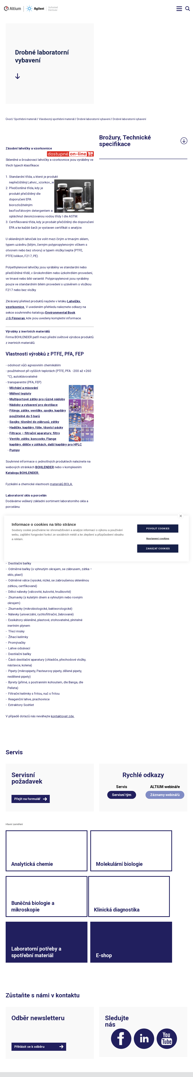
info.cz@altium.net (63, 1052)
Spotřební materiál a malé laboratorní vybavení (159, 1062)
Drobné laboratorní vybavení (93, 119)
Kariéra (148, 1052)
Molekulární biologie (87, 864)
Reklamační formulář (156, 1048)
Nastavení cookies (108, 1067)
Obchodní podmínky (109, 1045)
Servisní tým (121, 795)
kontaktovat (59, 716)
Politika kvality (106, 1048)
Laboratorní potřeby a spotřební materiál (87, 908)
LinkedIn (141, 1006)
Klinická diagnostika (25, 914)
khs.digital (22, 1067)
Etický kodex (151, 1056)
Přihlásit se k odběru (29, 1013)
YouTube (166, 1006)
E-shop (143, 918)
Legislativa (150, 1045)
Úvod (9, 119)
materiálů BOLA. (61, 484)
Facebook (116, 1006)
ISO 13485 (71, 1063)
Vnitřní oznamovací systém (160, 1067)
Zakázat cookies (159, 548)
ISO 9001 (57, 1063)
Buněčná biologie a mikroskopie (150, 861)
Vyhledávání (187, 8)
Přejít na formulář (27, 799)
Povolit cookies (158, 528)
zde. (71, 716)
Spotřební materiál (25, 119)
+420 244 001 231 (62, 1045)
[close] (181, 516)
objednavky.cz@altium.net (67, 1056)
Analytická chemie (24, 864)
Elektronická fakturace (111, 1052)
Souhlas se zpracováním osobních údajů (118, 1062)
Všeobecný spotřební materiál (56, 119)
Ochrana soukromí (108, 1056)
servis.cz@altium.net (64, 1060)
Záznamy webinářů (165, 795)
